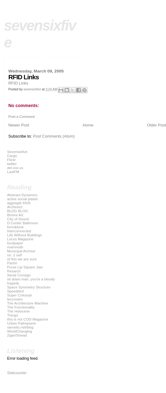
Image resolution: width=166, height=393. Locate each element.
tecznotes (15, 299)
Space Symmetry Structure (28, 287)
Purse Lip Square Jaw (25, 267)
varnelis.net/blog (20, 327)
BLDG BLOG (17, 211)
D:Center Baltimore (22, 223)
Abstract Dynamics (22, 195)
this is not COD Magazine (27, 319)
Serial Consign (19, 275)
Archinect (14, 207)
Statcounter (17, 373)
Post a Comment (21, 116)
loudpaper (15, 243)
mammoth (15, 247)
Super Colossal (19, 295)
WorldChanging (19, 331)
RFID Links (18, 83)
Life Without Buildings (24, 235)
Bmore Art (15, 215)
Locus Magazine (20, 239)
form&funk (15, 227)
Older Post (156, 125)
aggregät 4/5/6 (19, 203)
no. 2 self (14, 255)
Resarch (14, 271)
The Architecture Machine (27, 303)
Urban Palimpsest (21, 323)
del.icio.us (15, 168)
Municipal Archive (21, 251)
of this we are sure (22, 259)
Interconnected (19, 231)
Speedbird (15, 291)
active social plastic (22, 199)
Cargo (12, 156)
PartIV (12, 263)
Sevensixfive (17, 152)
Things (12, 315)
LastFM (13, 172)
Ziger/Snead (17, 335)
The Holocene (18, 311)
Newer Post (18, 125)
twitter (12, 164)
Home (88, 125)
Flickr (11, 160)
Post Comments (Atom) (54, 136)
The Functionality (21, 307)
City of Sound (18, 219)
